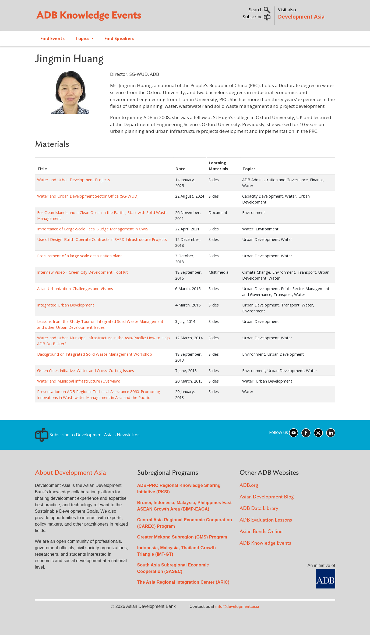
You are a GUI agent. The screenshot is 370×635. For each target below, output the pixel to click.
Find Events (52, 38)
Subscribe (256, 17)
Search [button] (259, 10)
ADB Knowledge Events (265, 543)
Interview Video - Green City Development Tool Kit (82, 272)
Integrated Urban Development (65, 305)
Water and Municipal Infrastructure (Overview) (78, 381)
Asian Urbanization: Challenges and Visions (75, 288)
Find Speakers (119, 38)
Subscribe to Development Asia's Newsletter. (87, 435)
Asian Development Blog (266, 497)
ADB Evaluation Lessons (265, 520)
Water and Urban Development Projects (73, 179)
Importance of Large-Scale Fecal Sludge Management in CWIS (92, 228)
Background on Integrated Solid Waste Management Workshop (94, 354)
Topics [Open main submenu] (82, 38)
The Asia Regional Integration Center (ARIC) (183, 582)
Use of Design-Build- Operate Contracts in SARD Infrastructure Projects (102, 239)
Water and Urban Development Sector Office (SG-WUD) (88, 196)
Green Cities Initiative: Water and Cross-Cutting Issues (85, 370)
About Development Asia (70, 472)
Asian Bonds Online (261, 531)
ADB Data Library (258, 508)
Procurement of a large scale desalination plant (79, 255)
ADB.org (248, 485)
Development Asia (301, 16)
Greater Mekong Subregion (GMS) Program (182, 537)
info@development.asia (237, 606)
